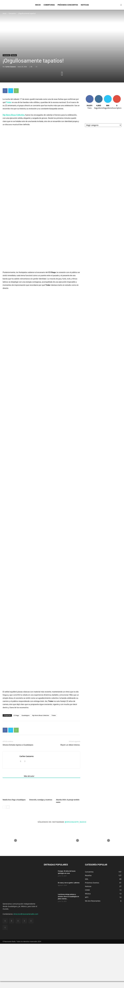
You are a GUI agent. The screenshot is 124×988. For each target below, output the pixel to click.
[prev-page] (4, 846)
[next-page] (8, 846)
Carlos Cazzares (10, 67)
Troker (8, 102)
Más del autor (29, 815)
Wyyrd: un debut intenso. (70, 784)
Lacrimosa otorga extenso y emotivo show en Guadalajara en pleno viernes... (68, 936)
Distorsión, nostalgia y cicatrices (40, 839)
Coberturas (49, 5)
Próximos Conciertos (68, 5)
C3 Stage (16, 754)
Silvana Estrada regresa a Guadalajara (18, 784)
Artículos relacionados (12, 815)
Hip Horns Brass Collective (13, 115)
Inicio (38, 5)
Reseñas (14, 55)
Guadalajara (26, 754)
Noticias (85, 5)
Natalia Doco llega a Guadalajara (14, 839)
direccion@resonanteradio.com (25, 953)
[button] (121, 5)
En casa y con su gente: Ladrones (69, 922)
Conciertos (12, 13)
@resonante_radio (75, 861)
